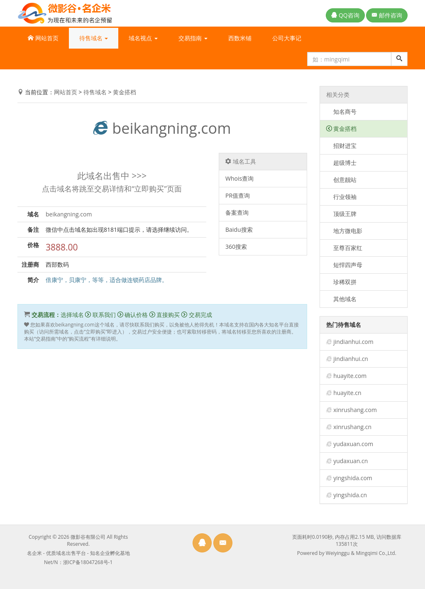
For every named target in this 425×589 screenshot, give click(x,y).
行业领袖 (341, 197)
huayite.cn (347, 393)
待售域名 (95, 92)
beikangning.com (162, 128)
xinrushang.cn (352, 427)
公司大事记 (286, 38)
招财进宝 (341, 146)
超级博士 (341, 163)
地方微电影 (344, 231)
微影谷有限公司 (88, 536)
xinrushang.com (355, 410)
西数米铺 (240, 38)
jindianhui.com (353, 342)
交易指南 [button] (193, 38)
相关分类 (337, 94)
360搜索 (236, 246)
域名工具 (240, 161)
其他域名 (341, 299)
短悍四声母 (344, 265)
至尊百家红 (344, 248)
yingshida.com (352, 478)
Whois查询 (239, 178)
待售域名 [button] (93, 38)
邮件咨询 (386, 15)
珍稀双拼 (341, 282)
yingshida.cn (350, 495)
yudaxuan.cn (350, 461)
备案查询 (237, 212)
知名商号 (341, 111)
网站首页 (43, 38)
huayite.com (349, 376)
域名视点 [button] (143, 38)
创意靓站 (341, 180)
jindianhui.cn (350, 359)
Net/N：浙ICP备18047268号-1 (78, 562)
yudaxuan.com (353, 444)
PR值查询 (237, 195)
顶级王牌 (341, 214)
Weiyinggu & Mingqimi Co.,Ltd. (361, 553)
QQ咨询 (345, 15)
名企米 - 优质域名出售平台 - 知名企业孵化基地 (78, 553)
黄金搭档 (124, 92)
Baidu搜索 (239, 229)
